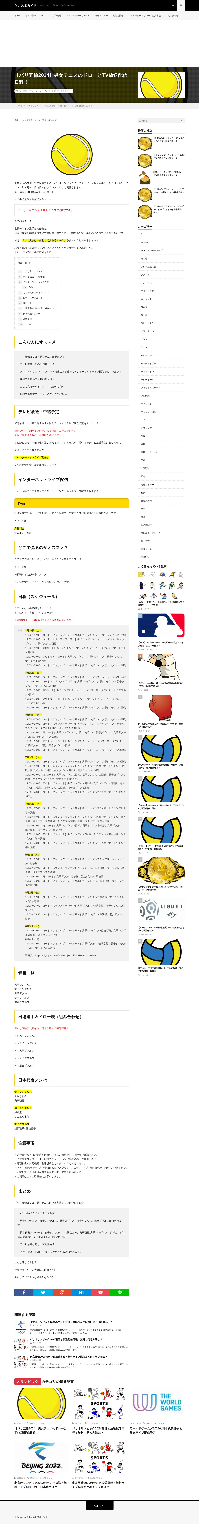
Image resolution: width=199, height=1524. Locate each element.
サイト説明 (31, 15)
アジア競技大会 (148, 266)
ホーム (17, 15)
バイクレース (147, 355)
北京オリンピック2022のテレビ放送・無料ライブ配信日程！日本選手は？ (71, 1322)
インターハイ (147, 282)
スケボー (145, 315)
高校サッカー (147, 549)
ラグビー (145, 420)
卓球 (143, 444)
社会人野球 (146, 500)
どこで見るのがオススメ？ (33, 293)
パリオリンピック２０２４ (59, 91)
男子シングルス (28, 1035)
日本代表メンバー (29, 314)
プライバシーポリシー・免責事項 (144, 15)
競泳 (143, 516)
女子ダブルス (26, 1058)
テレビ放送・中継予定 (31, 277)
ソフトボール (147, 331)
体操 (143, 436)
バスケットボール (149, 363)
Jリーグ (144, 242)
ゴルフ (144, 307)
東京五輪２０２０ (95, 1478)
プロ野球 (57, 15)
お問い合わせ (172, 15)
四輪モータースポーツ (152, 452)
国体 (143, 460)
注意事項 (25, 319)
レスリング (146, 428)
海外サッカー (101, 15)
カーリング (146, 298)
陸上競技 (145, 541)
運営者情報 (118, 15)
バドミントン (147, 371)
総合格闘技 (146, 525)
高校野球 (145, 557)
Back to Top (99, 1506)
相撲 (143, 492)
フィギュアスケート (150, 387)
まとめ (24, 324)
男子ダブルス (26, 1050)
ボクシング (146, 403)
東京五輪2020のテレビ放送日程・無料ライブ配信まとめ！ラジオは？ (68, 1356)
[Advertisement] (99, 43)
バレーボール (147, 379)
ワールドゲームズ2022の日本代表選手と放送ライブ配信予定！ (156, 1430)
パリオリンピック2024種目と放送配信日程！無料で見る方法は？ (66, 1339)
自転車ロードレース (150, 533)
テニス (44, 15)
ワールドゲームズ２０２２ (156, 1423)
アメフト (145, 274)
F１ (142, 234)
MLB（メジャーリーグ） (78, 15)
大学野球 (145, 468)
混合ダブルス (26, 1065)
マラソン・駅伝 (148, 411)
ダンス (144, 339)
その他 (144, 258)
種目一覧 (25, 303)
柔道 (143, 476)
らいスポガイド (40, 1517)
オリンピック (37, 91)
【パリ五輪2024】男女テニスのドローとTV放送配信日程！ (40, 1430)
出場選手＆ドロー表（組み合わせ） (38, 308)
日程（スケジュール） (31, 298)
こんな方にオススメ (30, 271)
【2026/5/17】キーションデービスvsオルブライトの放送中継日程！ (168, 209)
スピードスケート (149, 323)
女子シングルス (28, 1043)
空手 (143, 508)
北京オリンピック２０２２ (41, 1478)
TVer (27, 287)
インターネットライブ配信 (33, 282)
